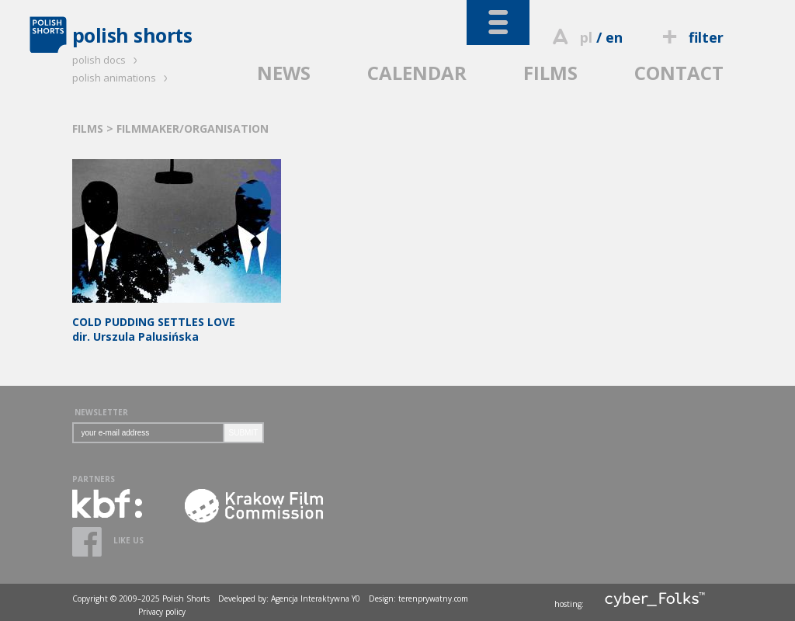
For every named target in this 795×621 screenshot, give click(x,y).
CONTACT (679, 72)
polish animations (122, 78)
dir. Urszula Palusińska (176, 322)
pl (586, 37)
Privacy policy (162, 611)
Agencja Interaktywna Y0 (315, 598)
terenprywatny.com (433, 598)
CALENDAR (417, 72)
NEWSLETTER (101, 412)
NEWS (284, 72)
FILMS (550, 72)
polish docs (107, 60)
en (614, 37)
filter (690, 37)
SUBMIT (244, 432)
